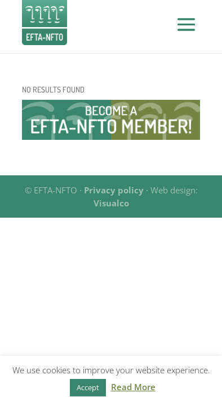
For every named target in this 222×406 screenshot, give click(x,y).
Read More (133, 386)
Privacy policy (114, 190)
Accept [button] (88, 387)
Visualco (111, 203)
